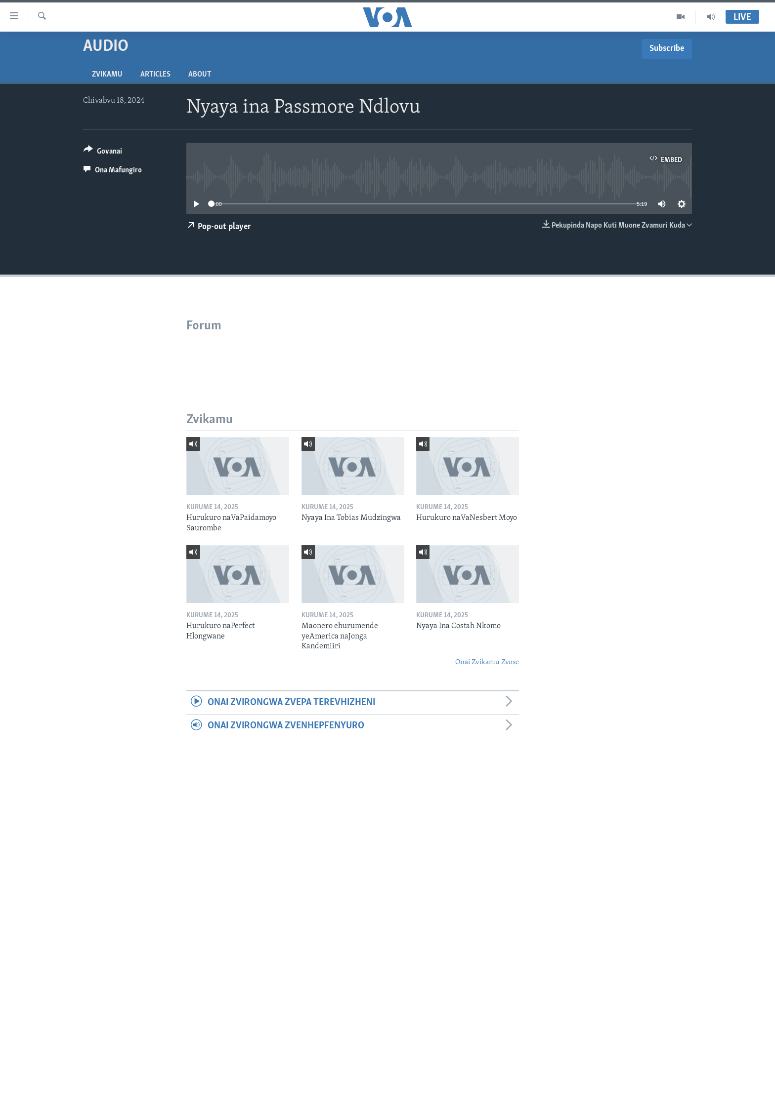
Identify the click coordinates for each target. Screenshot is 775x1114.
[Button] (103, 153)
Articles (155, 75)
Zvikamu (107, 75)
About (199, 75)
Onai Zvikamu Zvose (487, 662)
